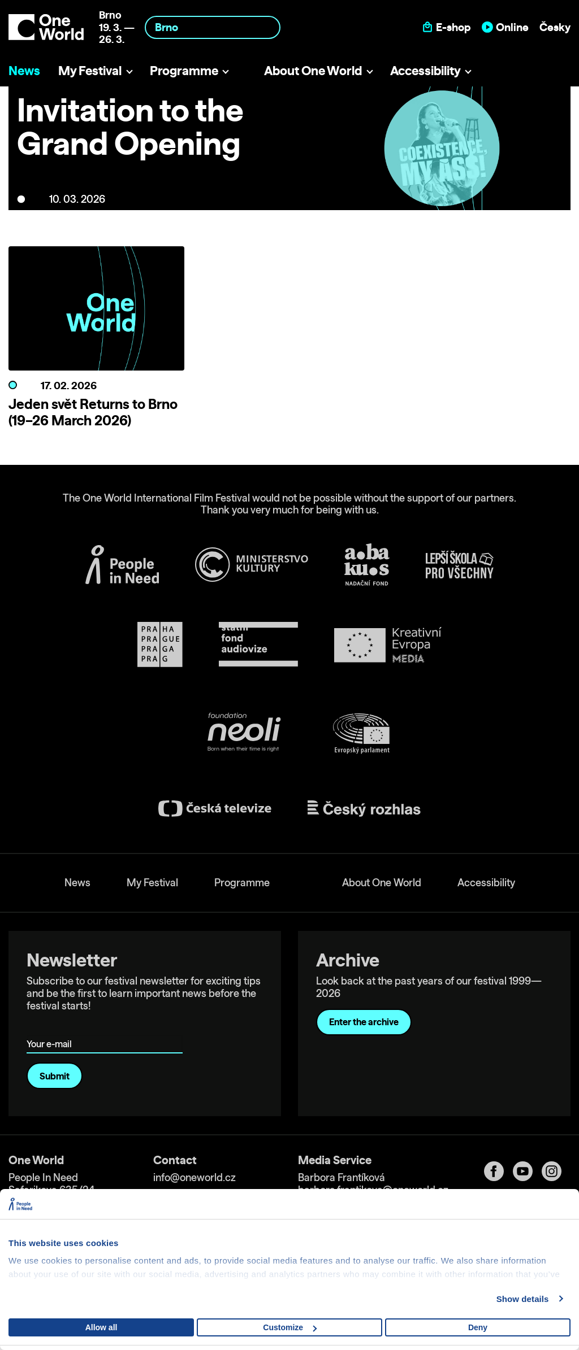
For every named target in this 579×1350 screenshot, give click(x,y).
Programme (184, 70)
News (24, 70)
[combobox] (212, 27)
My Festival (90, 70)
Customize (290, 1327)
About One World (313, 70)
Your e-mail (51, 1027)
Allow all (101, 1327)
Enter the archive (364, 1022)
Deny (477, 1327)
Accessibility (425, 70)
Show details (522, 1299)
